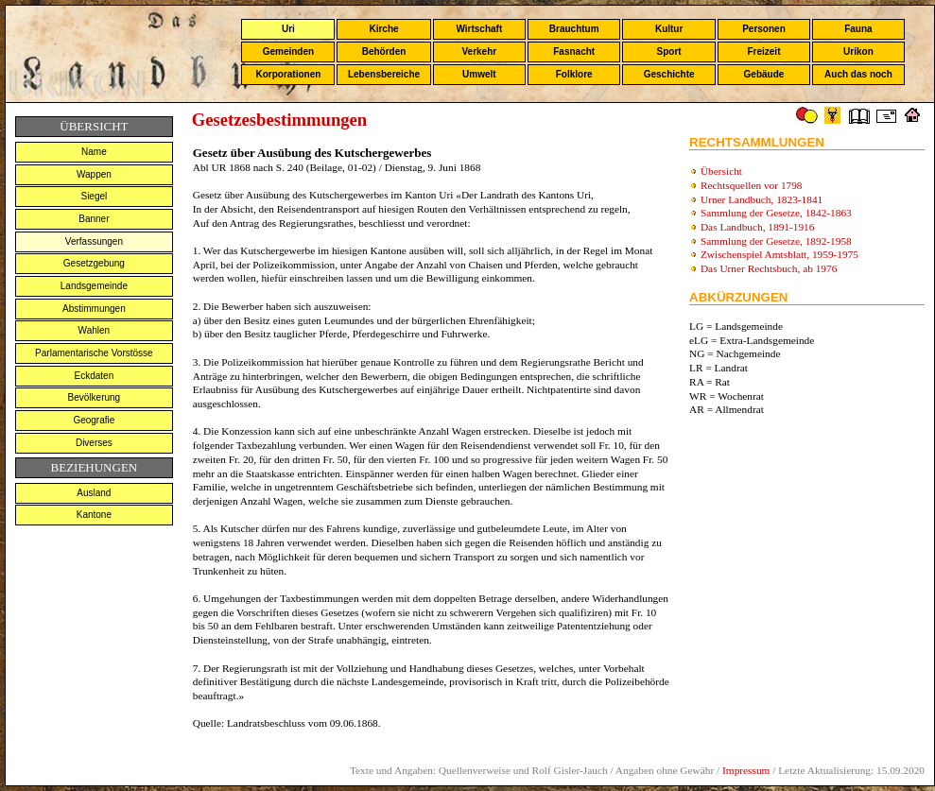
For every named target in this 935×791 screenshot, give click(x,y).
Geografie (93, 420)
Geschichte (669, 74)
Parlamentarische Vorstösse (94, 353)
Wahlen (94, 330)
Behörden (384, 51)
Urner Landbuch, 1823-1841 (761, 199)
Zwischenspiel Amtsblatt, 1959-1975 (779, 254)
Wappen (94, 174)
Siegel (93, 196)
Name (94, 151)
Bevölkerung (94, 397)
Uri (288, 29)
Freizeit (763, 51)
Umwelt (479, 74)
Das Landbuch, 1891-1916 (758, 226)
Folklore (574, 74)
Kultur (669, 29)
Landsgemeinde (94, 286)
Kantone (94, 514)
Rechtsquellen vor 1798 (752, 185)
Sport (669, 51)
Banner (93, 219)
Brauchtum (574, 29)
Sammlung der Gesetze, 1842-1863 (776, 212)
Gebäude (764, 74)
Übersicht (721, 171)
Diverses (94, 443)
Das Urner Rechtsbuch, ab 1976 (769, 268)
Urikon (858, 51)
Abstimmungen (94, 308)
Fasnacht (574, 51)
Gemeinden (288, 51)
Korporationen (287, 74)
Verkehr (478, 51)
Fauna (858, 29)
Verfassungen (94, 241)
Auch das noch (858, 74)
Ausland (94, 493)
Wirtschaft (479, 29)
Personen (764, 29)
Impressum (746, 770)
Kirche (383, 29)
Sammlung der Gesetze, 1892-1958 (776, 241)
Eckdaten (94, 375)
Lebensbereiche (384, 74)
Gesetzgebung (94, 263)
